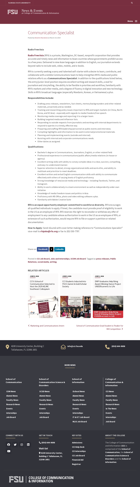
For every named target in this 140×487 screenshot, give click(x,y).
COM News (11, 391)
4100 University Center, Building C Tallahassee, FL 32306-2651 (50, 456)
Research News (13, 404)
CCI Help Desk (78, 447)
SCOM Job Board (78, 259)
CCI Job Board (43, 259)
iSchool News (79, 391)
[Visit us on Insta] (21, 444)
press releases (102, 259)
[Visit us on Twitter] (15, 444)
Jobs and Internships (60, 259)
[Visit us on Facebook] (8, 444)
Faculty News (12, 400)
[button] (132, 3)
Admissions (77, 442)
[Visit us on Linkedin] (28, 444)
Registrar (76, 464)
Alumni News (12, 395)
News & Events (32, 10)
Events (9, 408)
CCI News (110, 391)
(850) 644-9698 (118, 346)
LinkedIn (60, 249)
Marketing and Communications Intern (47, 326)
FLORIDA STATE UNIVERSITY (19, 3)
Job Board (11, 417)
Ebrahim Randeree (41, 38)
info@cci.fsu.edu (75, 346)
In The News (111, 408)
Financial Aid (77, 459)
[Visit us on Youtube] (8, 451)
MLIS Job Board (80, 421)
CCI (123, 445)
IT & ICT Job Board (81, 417)
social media (43, 262)
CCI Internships (79, 451)
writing (53, 262)
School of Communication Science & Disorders (119, 455)
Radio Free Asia (36, 55)
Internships (11, 413)
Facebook (43, 249)
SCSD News (44, 391)
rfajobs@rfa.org (49, 231)
